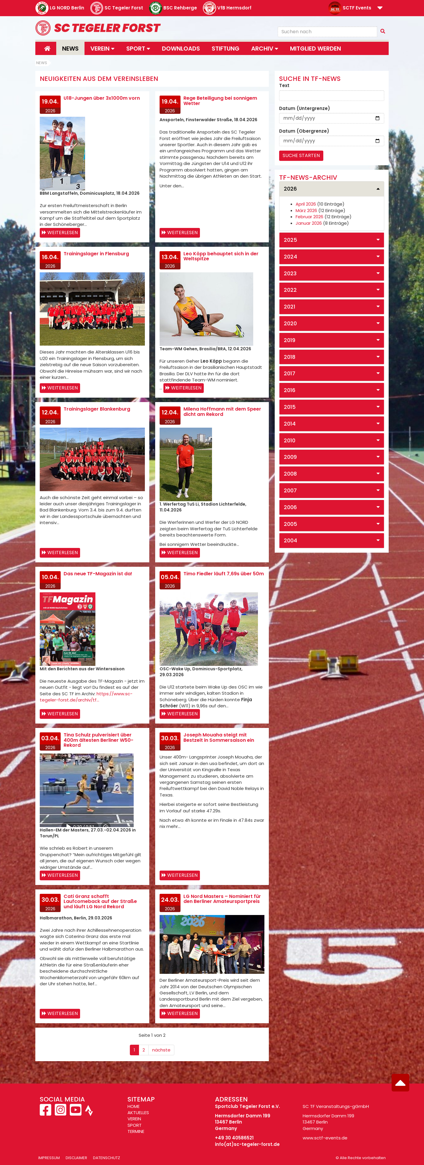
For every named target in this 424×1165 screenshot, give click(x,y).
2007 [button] (290, 490)
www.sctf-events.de (325, 1138)
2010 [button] (289, 440)
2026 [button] (290, 188)
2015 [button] (290, 407)
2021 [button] (289, 306)
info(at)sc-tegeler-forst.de (247, 1144)
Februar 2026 (309, 217)
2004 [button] (290, 540)
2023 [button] (290, 273)
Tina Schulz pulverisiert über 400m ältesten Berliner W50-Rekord (98, 740)
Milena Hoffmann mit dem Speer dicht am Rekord (222, 412)
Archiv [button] (264, 48)
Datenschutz (106, 1158)
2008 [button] (290, 473)
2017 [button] (289, 373)
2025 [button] (290, 240)
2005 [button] (290, 524)
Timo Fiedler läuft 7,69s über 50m (223, 573)
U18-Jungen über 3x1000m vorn (102, 98)
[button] (380, 8)
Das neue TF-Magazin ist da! (98, 573)
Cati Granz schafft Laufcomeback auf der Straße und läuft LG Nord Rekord (100, 901)
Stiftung (225, 48)
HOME (133, 1106)
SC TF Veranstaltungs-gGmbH (336, 1106)
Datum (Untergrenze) (304, 108)
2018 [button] (289, 357)
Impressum (49, 1158)
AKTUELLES (138, 1112)
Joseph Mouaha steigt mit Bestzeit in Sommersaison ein (218, 737)
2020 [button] (290, 323)
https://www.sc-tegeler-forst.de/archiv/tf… (86, 697)
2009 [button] (290, 457)
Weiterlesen (62, 232)
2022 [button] (290, 290)
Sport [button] (138, 48)
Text (284, 85)
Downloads (181, 48)
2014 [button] (290, 423)
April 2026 (306, 204)
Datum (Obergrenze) (304, 131)
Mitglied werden (315, 48)
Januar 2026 (309, 223)
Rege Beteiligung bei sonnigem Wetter (220, 101)
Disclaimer (76, 1158)
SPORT (134, 1125)
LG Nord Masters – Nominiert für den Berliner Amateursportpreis (222, 899)
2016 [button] (289, 390)
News (70, 48)
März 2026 (306, 210)
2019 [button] (289, 340)
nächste (161, 1050)
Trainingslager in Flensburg (96, 253)
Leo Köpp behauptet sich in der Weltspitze (221, 256)
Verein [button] (102, 48)
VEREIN (134, 1119)
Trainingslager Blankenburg (97, 409)
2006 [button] (290, 507)
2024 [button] (290, 256)
